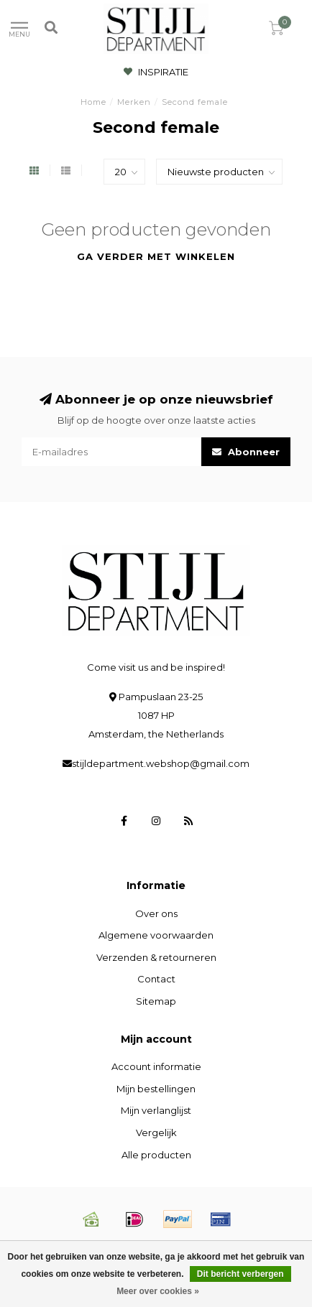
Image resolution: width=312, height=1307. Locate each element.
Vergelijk (156, 1132)
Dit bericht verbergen (240, 1274)
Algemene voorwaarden (156, 935)
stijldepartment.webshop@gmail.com (160, 763)
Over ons (156, 913)
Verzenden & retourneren (156, 957)
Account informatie (156, 1066)
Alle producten (156, 1155)
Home (93, 102)
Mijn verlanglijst (156, 1110)
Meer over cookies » (157, 1291)
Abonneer (246, 451)
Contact (156, 979)
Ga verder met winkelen (156, 256)
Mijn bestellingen (156, 1088)
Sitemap (156, 1001)
